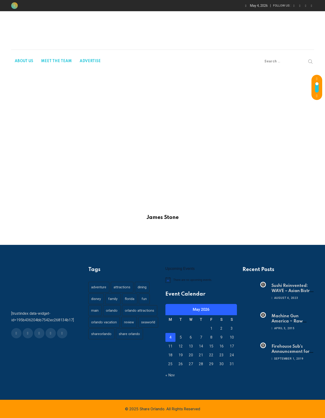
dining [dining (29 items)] (143, 287)
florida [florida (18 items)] (131, 299)
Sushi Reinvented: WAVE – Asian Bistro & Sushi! (291, 291)
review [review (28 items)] (130, 322)
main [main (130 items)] (95, 310)
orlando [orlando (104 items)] (113, 310)
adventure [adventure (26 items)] (99, 287)
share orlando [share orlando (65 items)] (102, 345)
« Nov (170, 375)
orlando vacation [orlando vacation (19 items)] (104, 322)
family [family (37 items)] (114, 299)
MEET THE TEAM (56, 61)
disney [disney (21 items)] (96, 299)
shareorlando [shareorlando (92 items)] (124, 334)
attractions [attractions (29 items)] (123, 287)
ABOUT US (24, 61)
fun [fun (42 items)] (146, 299)
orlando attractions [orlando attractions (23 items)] (141, 310)
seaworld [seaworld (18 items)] (99, 334)
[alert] (201, 280)
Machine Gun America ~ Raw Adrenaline (287, 321)
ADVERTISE (90, 61)
